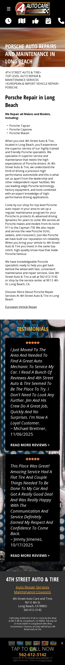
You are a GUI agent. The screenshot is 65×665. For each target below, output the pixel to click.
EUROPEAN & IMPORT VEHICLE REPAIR (32, 84)
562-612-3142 (49, 277)
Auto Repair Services (32, 587)
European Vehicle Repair (21, 307)
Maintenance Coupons (32, 592)
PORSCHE (11, 87)
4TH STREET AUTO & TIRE (22, 72)
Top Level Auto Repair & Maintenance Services (23, 78)
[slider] (33, 342)
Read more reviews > (30, 445)
